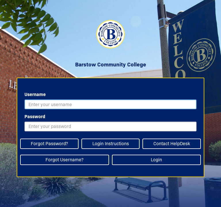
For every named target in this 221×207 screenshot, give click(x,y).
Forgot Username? (64, 159)
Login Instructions (110, 143)
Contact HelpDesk (171, 143)
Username (35, 94)
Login (156, 159)
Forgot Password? (49, 143)
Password (34, 116)
